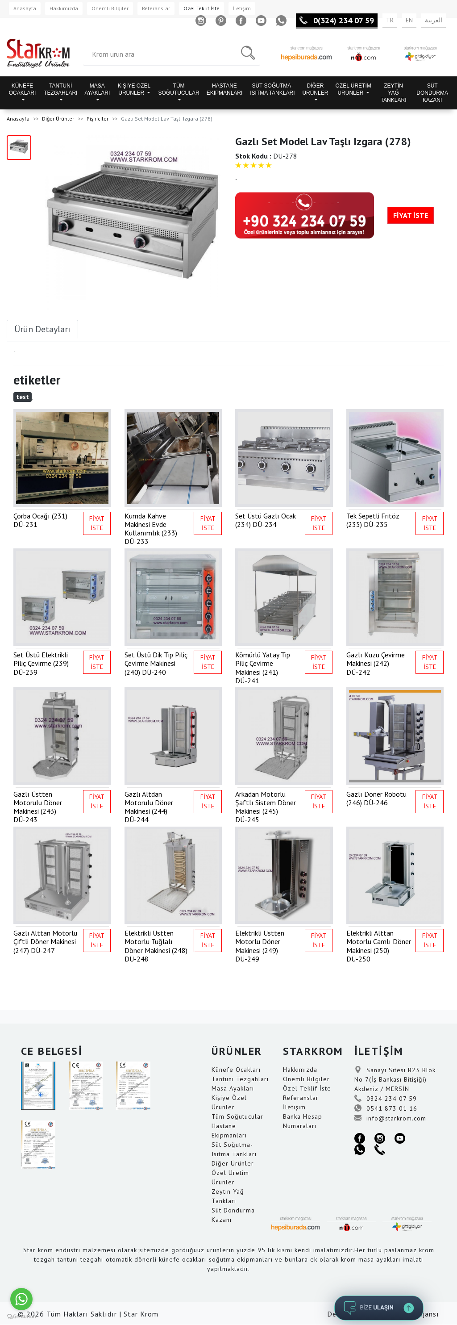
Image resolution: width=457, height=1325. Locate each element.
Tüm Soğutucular (237, 1116)
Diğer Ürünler (58, 118)
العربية (433, 20)
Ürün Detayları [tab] (42, 329)
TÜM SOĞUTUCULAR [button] (178, 89)
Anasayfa (24, 8)
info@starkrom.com (390, 1118)
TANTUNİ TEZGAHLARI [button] (60, 89)
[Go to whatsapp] (21, 1299)
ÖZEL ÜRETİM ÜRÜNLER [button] (353, 89)
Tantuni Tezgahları (240, 1079)
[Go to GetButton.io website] (21, 1316)
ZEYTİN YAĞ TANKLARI (394, 93)
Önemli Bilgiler (110, 8)
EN (409, 20)
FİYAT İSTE (410, 215)
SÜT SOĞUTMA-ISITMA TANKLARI (272, 89)
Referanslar (156, 8)
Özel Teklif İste (201, 8)
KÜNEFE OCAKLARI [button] (22, 89)
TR (390, 20)
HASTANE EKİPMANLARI (225, 89)
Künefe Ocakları (236, 1070)
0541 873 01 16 (385, 1108)
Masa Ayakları (233, 1088)
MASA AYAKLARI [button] (97, 89)
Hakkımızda (64, 8)
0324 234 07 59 (385, 1099)
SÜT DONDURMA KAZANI (432, 93)
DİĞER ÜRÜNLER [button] (315, 89)
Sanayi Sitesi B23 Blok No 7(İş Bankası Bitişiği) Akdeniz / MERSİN (395, 1079)
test (22, 397)
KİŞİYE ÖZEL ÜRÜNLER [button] (134, 89)
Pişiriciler (97, 118)
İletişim (242, 8)
